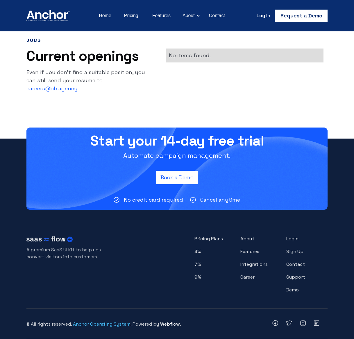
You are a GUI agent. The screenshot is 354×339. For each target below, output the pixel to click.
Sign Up (294, 255)
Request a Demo (301, 15)
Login (292, 242)
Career (247, 280)
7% (197, 267)
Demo (292, 293)
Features (161, 15)
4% (197, 255)
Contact (217, 15)
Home (105, 15)
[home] (48, 15)
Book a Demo (177, 177)
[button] (190, 16)
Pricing (131, 15)
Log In (263, 15)
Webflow (170, 324)
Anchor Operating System (101, 324)
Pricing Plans (208, 242)
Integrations (254, 267)
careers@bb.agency (52, 88)
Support (295, 280)
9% (197, 280)
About (247, 242)
